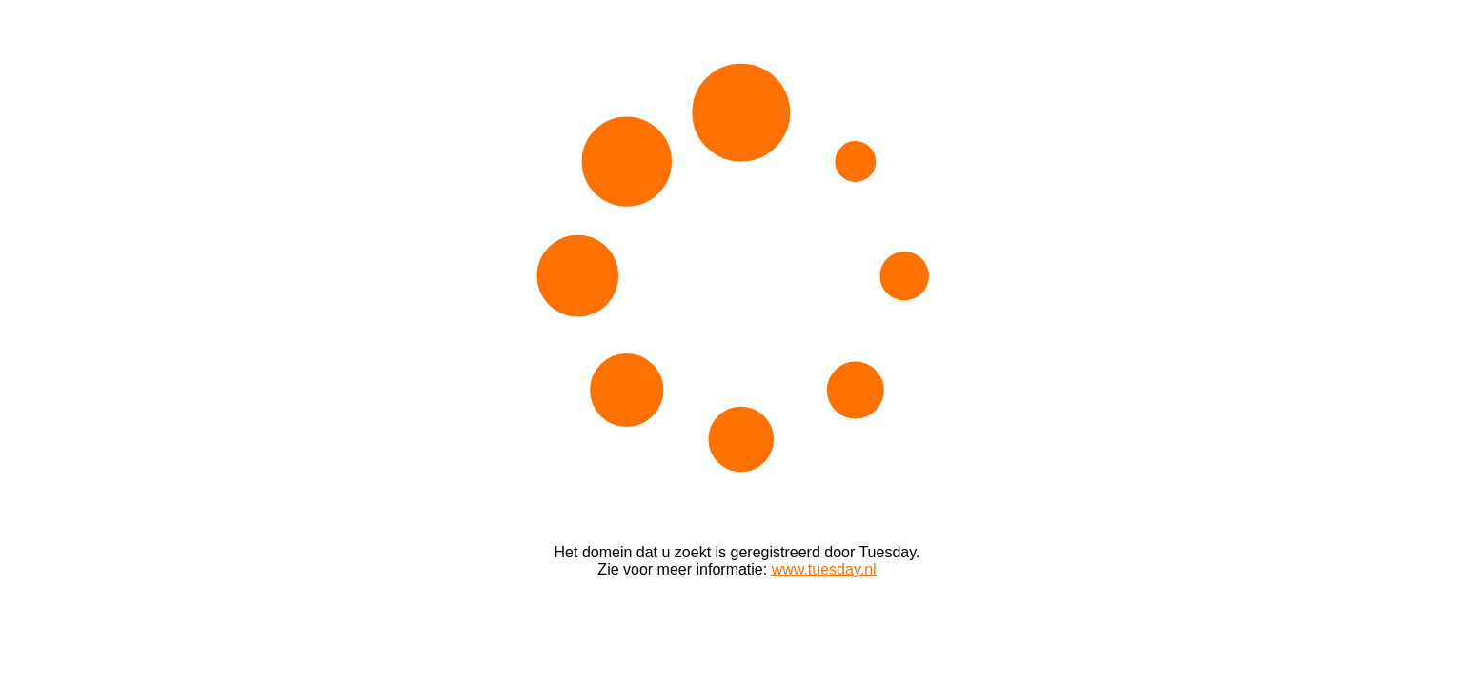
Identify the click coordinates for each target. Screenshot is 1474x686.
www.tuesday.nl (824, 569)
